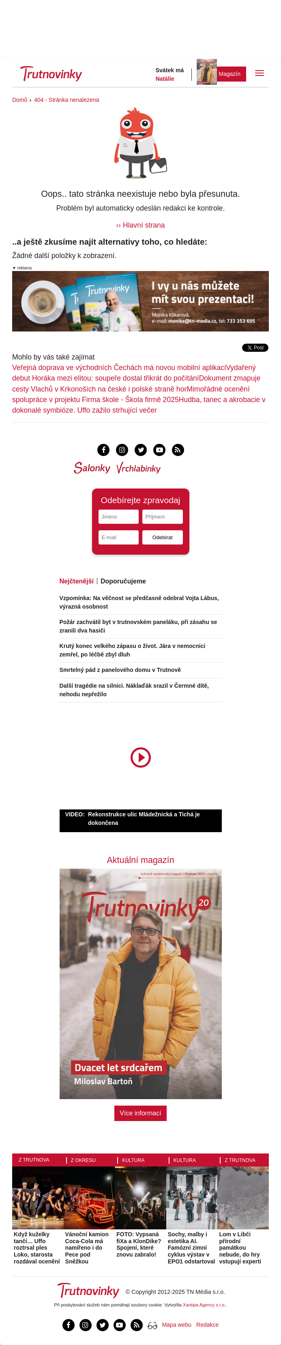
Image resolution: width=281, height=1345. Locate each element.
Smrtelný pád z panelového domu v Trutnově (120, 670)
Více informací (140, 1113)
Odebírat (162, 537)
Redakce (207, 1324)
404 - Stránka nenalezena (66, 100)
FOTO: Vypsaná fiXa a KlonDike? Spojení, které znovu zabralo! (138, 1244)
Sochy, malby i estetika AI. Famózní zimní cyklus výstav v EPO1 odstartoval (191, 1248)
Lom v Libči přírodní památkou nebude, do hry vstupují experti (240, 1248)
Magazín (229, 74)
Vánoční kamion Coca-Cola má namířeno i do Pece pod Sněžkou (87, 1248)
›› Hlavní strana (140, 225)
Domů (19, 100)
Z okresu (83, 1160)
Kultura (133, 1160)
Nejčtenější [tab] (77, 581)
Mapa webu (176, 1324)
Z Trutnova (34, 1160)
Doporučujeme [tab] (123, 581)
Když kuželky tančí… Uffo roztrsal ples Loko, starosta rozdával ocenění (37, 1248)
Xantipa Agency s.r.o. (204, 1304)
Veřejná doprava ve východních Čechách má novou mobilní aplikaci (119, 368)
